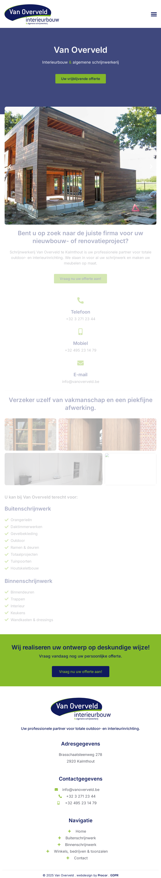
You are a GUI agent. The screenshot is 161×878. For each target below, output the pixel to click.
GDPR (114, 875)
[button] (154, 14)
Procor (102, 875)
